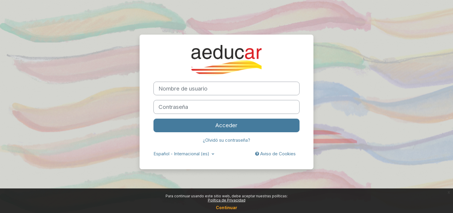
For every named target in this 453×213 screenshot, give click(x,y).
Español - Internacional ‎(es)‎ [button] (182, 153)
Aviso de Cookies (275, 153)
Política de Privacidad (226, 200)
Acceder (226, 125)
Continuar (226, 207)
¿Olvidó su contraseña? (226, 140)
